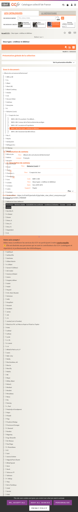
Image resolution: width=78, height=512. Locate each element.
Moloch (8, 384)
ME (7, 375)
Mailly (8, 359)
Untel (8, 488)
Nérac (8, 397)
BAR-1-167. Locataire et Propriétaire (22, 125)
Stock (8, 469)
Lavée (8, 337)
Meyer (8, 378)
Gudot (8, 283)
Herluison (9, 296)
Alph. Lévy (9, 356)
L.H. (7, 346)
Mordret (8, 390)
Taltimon (9, 475)
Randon (8, 431)
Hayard (8, 290)
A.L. (7, 80)
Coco (8, 179)
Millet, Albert (10, 381)
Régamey (9, 435)
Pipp (7, 419)
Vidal (8, 494)
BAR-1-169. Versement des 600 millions (23, 132)
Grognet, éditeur (11, 280)
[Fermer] (39, 236)
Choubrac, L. (10, 173)
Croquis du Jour (14, 115)
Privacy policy (39, 508)
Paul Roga (9, 444)
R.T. (7, 450)
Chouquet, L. (10, 176)
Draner (8, 217)
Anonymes (9, 105)
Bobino (8, 157)
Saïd (7, 453)
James (8, 312)
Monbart (9, 387)
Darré (8, 198)
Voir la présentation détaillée (62, 62)
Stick (8, 466)
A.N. (7, 96)
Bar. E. (8, 135)
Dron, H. (9, 224)
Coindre (8, 183)
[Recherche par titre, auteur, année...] (36, 18)
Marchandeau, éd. (12, 362)
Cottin (8, 189)
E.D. (7, 233)
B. (7, 108)
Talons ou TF (10, 472)
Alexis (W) (9, 86)
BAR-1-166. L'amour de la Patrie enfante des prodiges (27, 122)
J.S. (7, 318)
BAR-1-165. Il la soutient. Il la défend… (23, 119)
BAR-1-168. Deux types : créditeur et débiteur (25, 128)
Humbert (9, 309)
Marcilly (9, 368)
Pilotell (8, 416)
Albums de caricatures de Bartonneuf (15, 73)
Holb (8, 299)
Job (7, 315)
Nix (7, 400)
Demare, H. (10, 205)
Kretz (8, 327)
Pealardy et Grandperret (14, 409)
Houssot (9, 305)
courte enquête (63, 242)
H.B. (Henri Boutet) (12, 293)
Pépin (8, 412)
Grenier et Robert (11, 274)
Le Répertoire (49, 13)
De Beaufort (10, 142)
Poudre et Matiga (11, 422)
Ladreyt (8, 331)
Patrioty (9, 403)
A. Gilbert (9, 264)
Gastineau (9, 258)
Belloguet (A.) (10, 145)
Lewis (8, 353)
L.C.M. (8, 340)
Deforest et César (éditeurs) (14, 201)
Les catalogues (13, 13)
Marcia (8, 365)
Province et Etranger (12, 425)
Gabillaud (9, 252)
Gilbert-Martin (10, 261)
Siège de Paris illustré (13, 460)
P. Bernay (9, 148)
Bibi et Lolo (10, 154)
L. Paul (8, 406)
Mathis (8, 372)
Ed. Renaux (10, 441)
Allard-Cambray (11, 89)
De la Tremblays (11, 485)
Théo (8, 482)
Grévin (8, 277)
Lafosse (8, 334)
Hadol (8, 286)
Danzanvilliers (10, 195)
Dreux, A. (9, 220)
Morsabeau (10, 394)
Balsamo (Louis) (11, 111)
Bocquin (9, 161)
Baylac (8, 138)
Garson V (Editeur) (12, 268)
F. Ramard (9, 428)
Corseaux (9, 186)
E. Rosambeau (11, 447)
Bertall (8, 151)
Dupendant (10, 230)
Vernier (8, 491)
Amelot (8, 93)
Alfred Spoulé (10, 463)
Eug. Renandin (11, 438)
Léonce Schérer (11, 457)
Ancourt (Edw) (11, 99)
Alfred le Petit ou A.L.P (13, 349)
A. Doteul (9, 214)
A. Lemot (9, 343)
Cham (8, 170)
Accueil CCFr (6, 33)
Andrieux (9, 102)
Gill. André (9, 271)
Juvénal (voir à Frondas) (14, 321)
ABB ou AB (9, 77)
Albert (8, 83)
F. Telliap (9, 479)
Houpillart (9, 302)
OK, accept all (17, 503)
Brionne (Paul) (11, 164)
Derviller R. (9, 211)
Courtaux (9, 192)
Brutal (8, 167)
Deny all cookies (40, 503)
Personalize (63, 503)
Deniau (8, 208)
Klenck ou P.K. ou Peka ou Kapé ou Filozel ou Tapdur (22, 324)
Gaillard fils (10, 255)
